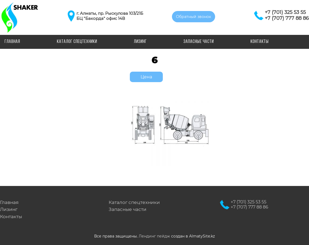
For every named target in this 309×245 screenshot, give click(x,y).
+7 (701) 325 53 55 (285, 12)
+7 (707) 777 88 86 (287, 18)
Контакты (260, 41)
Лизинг (140, 41)
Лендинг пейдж (154, 236)
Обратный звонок (193, 16)
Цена (146, 76)
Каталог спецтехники (77, 41)
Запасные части (198, 41)
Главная (12, 41)
